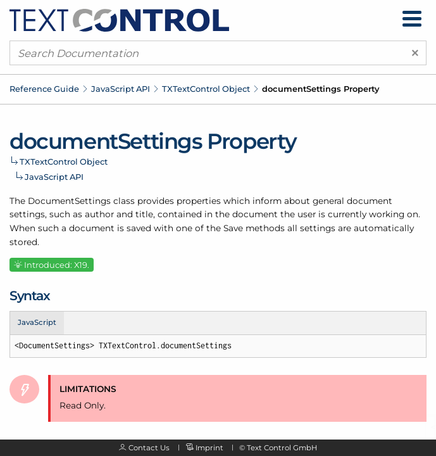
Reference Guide (44, 89)
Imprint (209, 447)
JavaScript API (120, 89)
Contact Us (149, 447)
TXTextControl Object (206, 89)
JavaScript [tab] (37, 322)
